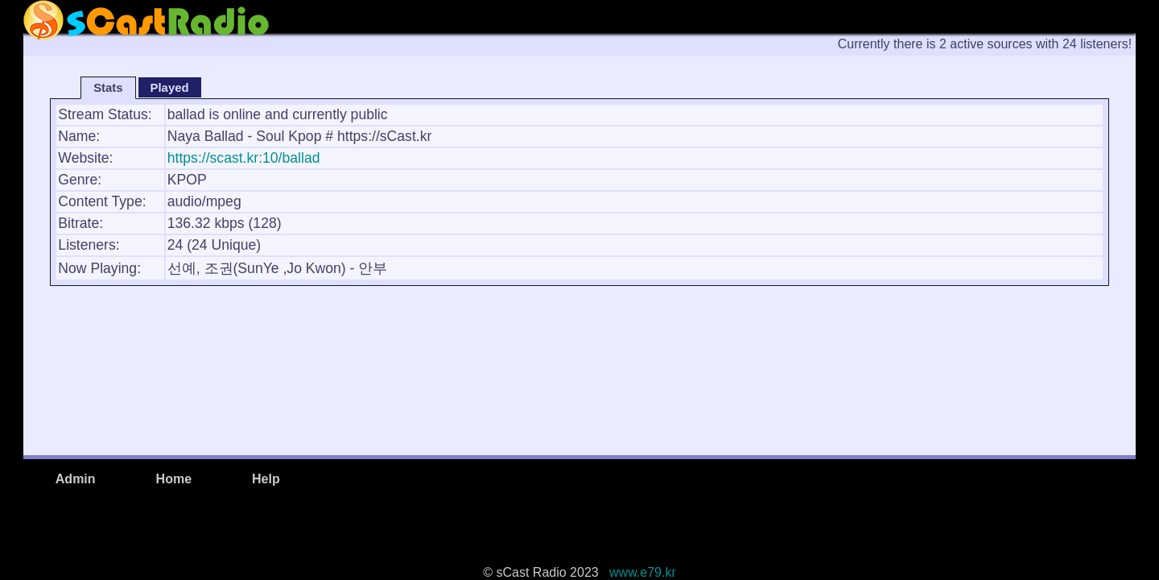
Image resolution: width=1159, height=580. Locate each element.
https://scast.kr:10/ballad (243, 158)
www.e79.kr (639, 572)
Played (170, 87)
